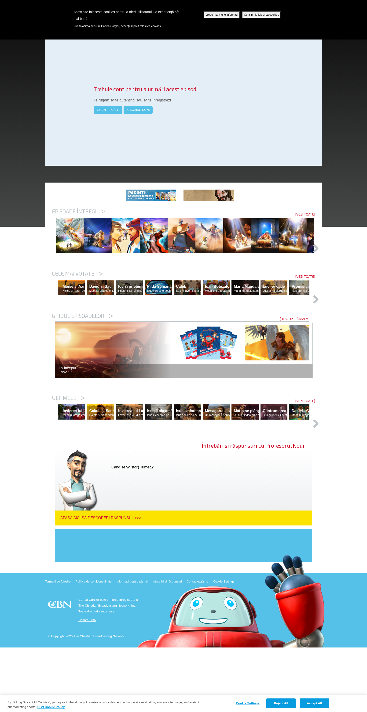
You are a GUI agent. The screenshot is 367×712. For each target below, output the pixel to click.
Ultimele (68, 442)
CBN (60, 670)
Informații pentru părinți (132, 646)
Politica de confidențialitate (94, 646)
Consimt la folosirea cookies (261, 14)
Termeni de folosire (58, 646)
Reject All (281, 703)
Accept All (314, 703)
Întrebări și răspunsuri (167, 646)
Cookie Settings (224, 646)
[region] (183, 703)
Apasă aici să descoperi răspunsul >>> (100, 582)
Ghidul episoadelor (82, 360)
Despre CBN (87, 684)
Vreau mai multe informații (222, 14)
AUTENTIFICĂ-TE (107, 109)
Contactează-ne (197, 646)
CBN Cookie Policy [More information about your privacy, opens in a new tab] (51, 707)
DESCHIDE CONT (138, 109)
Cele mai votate (77, 297)
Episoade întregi (78, 211)
